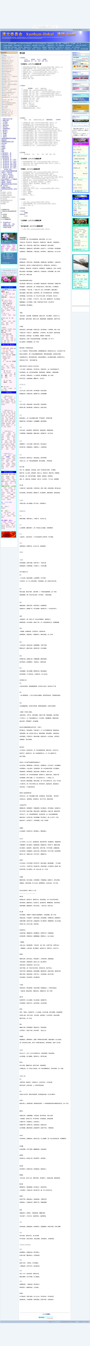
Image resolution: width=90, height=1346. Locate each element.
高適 (14, 420)
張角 (9, 321)
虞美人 (11, 302)
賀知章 (3, 415)
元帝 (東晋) (5, 351)
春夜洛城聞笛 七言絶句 (9, 197)
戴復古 (9, 492)
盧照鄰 (6, 399)
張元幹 (6, 484)
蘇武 (2, 311)
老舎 (14, 526)
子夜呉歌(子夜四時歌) (25, 1244)
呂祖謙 (10, 487)
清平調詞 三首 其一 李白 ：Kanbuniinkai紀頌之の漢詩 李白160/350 (42, 95)
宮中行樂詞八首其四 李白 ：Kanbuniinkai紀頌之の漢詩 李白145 (40, 139)
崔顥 (9, 416)
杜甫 (7, 423)
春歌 (21, 1249)
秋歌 (21, 1270)
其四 (47, 154)
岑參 (9, 423)
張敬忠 (3, 425)
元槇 (14, 442)
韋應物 (13, 445)
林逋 (2, 476)
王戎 (7, 339)
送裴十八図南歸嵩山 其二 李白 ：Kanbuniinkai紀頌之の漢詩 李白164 (42, 130)
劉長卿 (9, 434)
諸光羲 (11, 418)
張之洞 (3, 525)
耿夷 (2, 437)
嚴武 (11, 420)
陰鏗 (11, 382)
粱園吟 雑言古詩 (7, 193)
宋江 (11, 483)
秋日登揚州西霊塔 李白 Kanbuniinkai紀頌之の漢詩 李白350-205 (40, 161)
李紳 (7, 447)
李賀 (11, 441)
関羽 (12, 322)
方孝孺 (12, 514)
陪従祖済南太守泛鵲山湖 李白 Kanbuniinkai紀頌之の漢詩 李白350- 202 (43, 67)
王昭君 (4, 307)
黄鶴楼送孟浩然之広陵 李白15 (32, 108)
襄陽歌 (4, 203)
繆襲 (9, 330)
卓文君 (4, 315)
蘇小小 (12, 366)
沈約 (2, 366)
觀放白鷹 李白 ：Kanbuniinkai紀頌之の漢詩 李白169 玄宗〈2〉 (41, 72)
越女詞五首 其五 (27, 76)
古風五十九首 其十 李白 (30, 164)
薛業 (5, 426)
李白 (7, 418)
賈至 (9, 421)
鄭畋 (14, 458)
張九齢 (13, 413)
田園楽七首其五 (82, 155)
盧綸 (2, 439)
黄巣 (2, 460)
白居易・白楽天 (5, 444)
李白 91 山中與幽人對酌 (30, 106)
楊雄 (9, 315)
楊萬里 (6, 497)
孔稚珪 (3, 367)
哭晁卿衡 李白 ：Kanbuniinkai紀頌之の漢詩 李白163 (38, 90)
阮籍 (7, 335)
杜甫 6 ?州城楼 (27, 190)
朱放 (2, 434)
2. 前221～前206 (6, 300)
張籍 (9, 445)
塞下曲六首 (27, 154)
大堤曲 (21, 559)
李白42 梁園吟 (27, 193)
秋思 (25, 119)
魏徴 (5, 397)
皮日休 (9, 458)
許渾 (2, 456)
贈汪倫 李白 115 (28, 103)
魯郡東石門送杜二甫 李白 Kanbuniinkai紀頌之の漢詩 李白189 (40, 127)
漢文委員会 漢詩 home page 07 (80, 30)
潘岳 (8, 340)
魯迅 (10, 526)
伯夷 (13, 293)
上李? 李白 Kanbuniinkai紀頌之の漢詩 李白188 (36, 202)
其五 (50, 154)
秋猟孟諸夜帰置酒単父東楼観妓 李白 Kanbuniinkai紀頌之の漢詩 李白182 (43, 177)
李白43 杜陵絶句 (27, 191)
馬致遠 (3, 508)
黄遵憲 (8, 525)
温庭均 (13, 456)
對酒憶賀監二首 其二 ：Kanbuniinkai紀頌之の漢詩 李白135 (39, 145)
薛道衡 (10, 388)
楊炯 (12, 401)
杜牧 (9, 455)
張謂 (4, 432)
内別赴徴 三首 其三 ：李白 (31, 98)
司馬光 (3, 479)
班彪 (14, 315)
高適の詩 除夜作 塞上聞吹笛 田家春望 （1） (36, 183)
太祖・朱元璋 (7, 512)
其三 (43, 154)
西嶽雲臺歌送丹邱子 (7, 200)
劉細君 (8, 310)
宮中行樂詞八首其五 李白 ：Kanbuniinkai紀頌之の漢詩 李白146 (40, 137)
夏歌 (21, 1260)
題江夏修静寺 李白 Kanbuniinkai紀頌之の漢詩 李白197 (38, 124)
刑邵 (8, 367)
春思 (30, 119)
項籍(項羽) (5, 302)
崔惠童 (8, 425)
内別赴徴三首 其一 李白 (30, 101)
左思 (12, 340)
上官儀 (10, 397)
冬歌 (21, 1281)
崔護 (6, 441)
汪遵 (2, 468)
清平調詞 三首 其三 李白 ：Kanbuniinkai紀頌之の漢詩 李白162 (42, 91)
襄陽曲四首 (22, 511)
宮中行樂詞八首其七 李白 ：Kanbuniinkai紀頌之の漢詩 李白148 (40, 134)
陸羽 (8, 437)
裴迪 (2, 421)
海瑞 (14, 515)
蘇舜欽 (8, 476)
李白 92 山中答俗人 (29, 104)
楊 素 (5, 388)
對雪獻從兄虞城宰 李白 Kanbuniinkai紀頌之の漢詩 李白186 (39, 68)
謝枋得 (9, 499)
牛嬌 (5, 455)
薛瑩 (7, 449)
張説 (9, 413)
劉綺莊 (8, 460)
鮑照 (5, 359)
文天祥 (3, 499)
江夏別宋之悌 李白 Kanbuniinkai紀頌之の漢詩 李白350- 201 (40, 122)
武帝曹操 (4, 329)
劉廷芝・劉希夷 (5, 401)
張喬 (12, 461)
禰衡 (7, 322)
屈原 (10, 293)
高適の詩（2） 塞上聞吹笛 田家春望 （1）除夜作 (37, 181)
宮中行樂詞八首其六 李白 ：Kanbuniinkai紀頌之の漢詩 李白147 (40, 135)
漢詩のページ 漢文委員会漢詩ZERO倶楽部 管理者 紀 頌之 (68, 1321)
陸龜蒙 (3, 458)
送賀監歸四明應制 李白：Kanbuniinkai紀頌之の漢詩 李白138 (39, 203)
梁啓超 (3, 526)
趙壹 (2, 322)
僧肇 (12, 353)
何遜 (6, 374)
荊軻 (6, 295)
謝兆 (5, 364)
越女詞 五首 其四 (28, 78)
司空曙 (8, 436)
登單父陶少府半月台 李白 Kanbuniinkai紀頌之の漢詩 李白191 (40, 175)
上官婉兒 (7, 402)
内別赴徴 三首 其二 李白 (31, 99)
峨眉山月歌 (44, 88)
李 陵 (14, 310)
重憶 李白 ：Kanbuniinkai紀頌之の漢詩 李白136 (36, 75)
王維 (2, 418)
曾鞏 (13, 478)
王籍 (11, 374)
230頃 (6, 334)
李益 (11, 442)
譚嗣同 (12, 523)
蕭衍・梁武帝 (7, 372)
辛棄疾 (3, 492)
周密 (14, 492)
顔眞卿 (9, 426)
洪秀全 (6, 523)
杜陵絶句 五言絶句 (7, 195)
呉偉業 (4, 522)
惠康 (12, 335)
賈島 (2, 447)
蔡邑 (14, 321)
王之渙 (11, 415)
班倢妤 (3, 324)
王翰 (12, 412)
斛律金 (13, 367)
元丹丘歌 (4, 198)
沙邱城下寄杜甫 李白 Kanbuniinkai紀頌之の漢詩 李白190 (38, 125)
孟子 (7, 293)
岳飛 (5, 487)
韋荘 (7, 466)
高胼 (8, 463)
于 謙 (6, 514)
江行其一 (78, 187)
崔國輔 (3, 423)
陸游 (7, 491)
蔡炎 (6, 330)
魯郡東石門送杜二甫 (39, 119)
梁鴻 (7, 324)
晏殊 (2, 478)
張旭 (7, 415)
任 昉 (12, 364)
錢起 (9, 432)
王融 (7, 366)
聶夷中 (13, 463)
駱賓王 (12, 399)
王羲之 (12, 351)
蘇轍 (6, 483)
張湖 (14, 455)
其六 (54, 154)
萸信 (11, 376)
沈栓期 (3, 404)
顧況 (14, 437)
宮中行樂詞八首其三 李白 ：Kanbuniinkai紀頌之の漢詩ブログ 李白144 (41, 140)
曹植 (14, 329)
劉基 (2, 517)
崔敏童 (13, 421)
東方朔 (6, 308)
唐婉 (12, 491)
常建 (13, 423)
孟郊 (8, 439)
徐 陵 (6, 377)
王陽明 (9, 515)
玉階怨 (21, 500)
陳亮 (2, 494)
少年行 (36, 88)
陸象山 (6, 489)
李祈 (6, 416)
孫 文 (13, 525)
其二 (38, 154)
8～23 (5, 313)
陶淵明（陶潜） (5, 353)
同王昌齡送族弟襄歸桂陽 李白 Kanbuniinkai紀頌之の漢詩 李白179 (41, 129)
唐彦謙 (13, 460)
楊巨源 (13, 436)
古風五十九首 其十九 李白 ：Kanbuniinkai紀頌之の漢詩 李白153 (41, 188)
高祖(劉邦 (9, 307)
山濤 (2, 337)
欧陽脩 (8, 478)
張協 (5, 340)
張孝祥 (9, 496)
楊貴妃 (13, 416)
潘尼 (8, 342)
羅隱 (2, 466)
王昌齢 (6, 420)
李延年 (4, 321)
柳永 (13, 476)
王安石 (9, 479)
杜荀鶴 (13, 465)
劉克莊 (12, 497)
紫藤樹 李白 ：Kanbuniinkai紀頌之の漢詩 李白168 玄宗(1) (39, 73)
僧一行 (5, 413)
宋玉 (2, 295)
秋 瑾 (7, 526)
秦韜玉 (12, 466)
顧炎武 (10, 522)
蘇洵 (14, 479)
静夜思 (39, 59)
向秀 (2, 339)
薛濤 (13, 449)
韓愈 (2, 445)
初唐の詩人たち (8, 396)
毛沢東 (3, 528)
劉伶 (7, 337)
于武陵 (3, 463)
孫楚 (12, 339)
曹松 (2, 465)
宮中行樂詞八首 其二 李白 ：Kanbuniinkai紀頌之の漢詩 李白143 (40, 142)
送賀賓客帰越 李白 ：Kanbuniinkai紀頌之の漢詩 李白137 (38, 96)
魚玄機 (8, 465)
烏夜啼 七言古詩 (7, 192)
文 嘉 (3, 515)
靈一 (14, 432)
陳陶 (7, 461)
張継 (6, 445)
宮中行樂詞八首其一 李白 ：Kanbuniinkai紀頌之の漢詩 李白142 (40, 143)
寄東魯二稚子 (5, 202)
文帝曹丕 (9, 329)
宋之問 (13, 402)
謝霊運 (4, 356)
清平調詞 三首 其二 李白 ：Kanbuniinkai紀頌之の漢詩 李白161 (41, 93)
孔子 (4, 293)
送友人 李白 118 (28, 205)
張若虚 (4, 412)
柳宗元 (6, 442)
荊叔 (6, 421)
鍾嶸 (2, 369)
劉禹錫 (12, 444)
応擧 (4, 335)
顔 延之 (9, 356)
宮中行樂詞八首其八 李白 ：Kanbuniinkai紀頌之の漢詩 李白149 (40, 132)
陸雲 (5, 342)
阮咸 (12, 337)
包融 (8, 412)
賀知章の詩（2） (27, 185)
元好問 (3, 503)
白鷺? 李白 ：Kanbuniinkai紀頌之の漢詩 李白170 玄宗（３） (40, 70)
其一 (33, 154)
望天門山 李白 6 (28, 194)
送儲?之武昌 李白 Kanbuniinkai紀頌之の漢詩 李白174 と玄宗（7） (42, 163)
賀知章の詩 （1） (29, 186)
